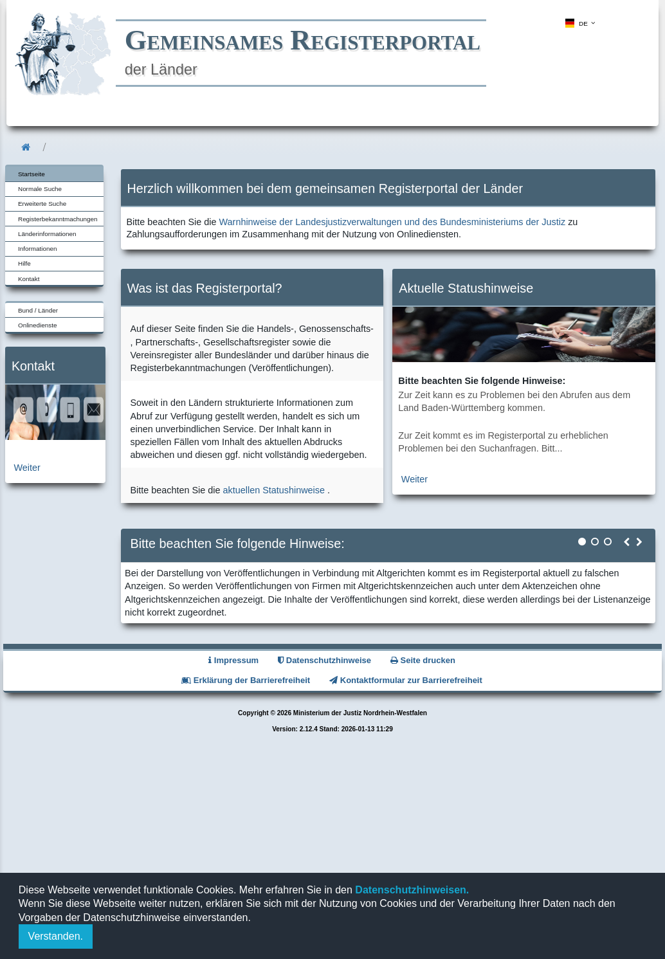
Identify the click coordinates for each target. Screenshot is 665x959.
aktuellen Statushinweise (274, 490)
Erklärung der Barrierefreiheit (245, 680)
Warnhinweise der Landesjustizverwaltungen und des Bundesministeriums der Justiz (392, 222)
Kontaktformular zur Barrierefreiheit (405, 680)
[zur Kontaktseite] (55, 437)
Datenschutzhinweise (324, 660)
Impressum (233, 660)
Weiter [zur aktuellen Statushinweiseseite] (414, 479)
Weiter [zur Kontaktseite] (27, 467)
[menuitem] (579, 23)
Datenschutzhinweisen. (410, 889)
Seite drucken (422, 660)
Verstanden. (55, 936)
